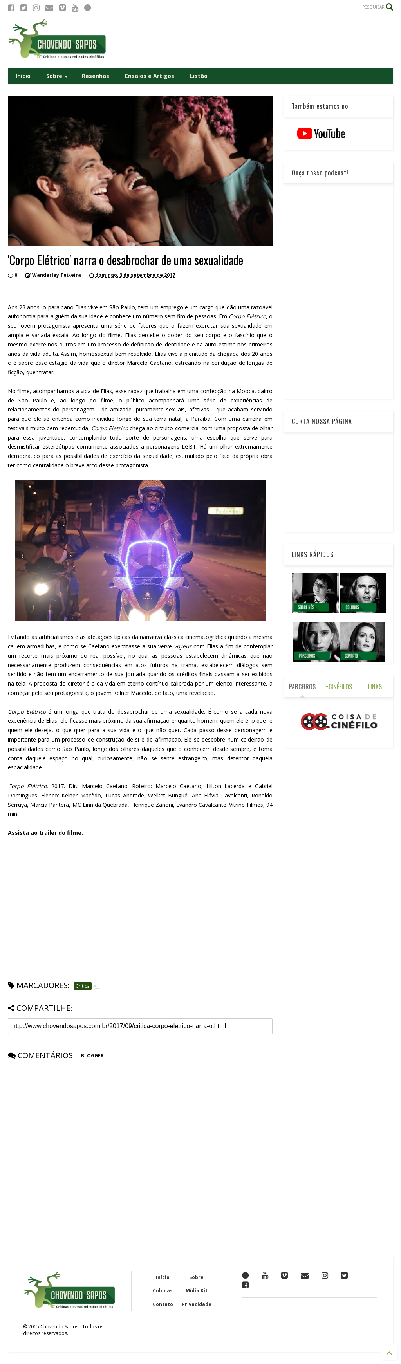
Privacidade (196, 1304)
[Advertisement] (250, 40)
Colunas (163, 1290)
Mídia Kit (197, 1290)
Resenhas (95, 75)
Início (23, 75)
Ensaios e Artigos (149, 75)
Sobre (57, 75)
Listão (199, 75)
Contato (163, 1304)
